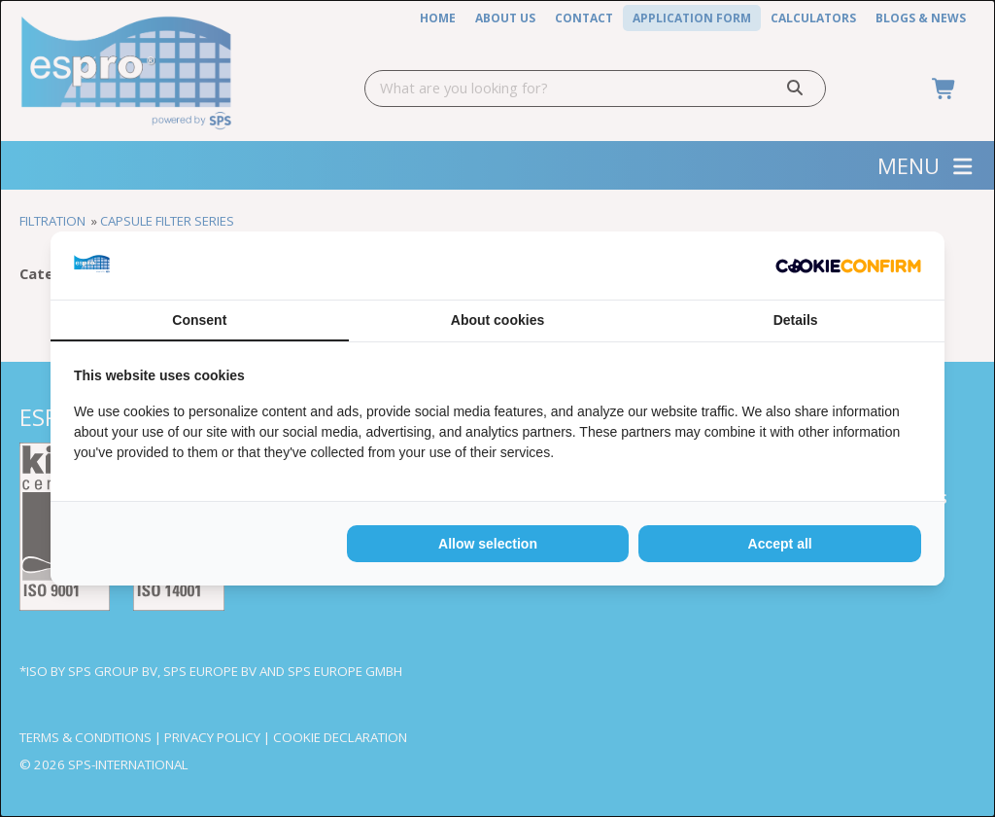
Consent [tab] (199, 320)
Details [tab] (795, 320)
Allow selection (487, 543)
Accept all (780, 543)
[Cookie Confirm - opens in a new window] (848, 266)
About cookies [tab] (497, 320)
